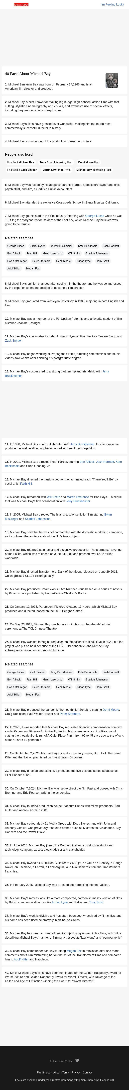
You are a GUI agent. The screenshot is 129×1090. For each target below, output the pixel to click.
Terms (66, 1072)
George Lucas (94, 216)
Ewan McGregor (17, 261)
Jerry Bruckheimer (61, 246)
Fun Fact (20, 162)
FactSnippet (44, 1072)
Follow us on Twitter (64, 1061)
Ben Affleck (14, 253)
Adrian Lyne (84, 261)
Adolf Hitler (13, 268)
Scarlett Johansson (97, 253)
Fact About (22, 169)
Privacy (76, 1072)
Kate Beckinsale (87, 246)
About (56, 1072)
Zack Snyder (37, 246)
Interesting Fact (56, 162)
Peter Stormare (41, 261)
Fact (88, 162)
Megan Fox (32, 268)
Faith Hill (31, 253)
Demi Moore (63, 261)
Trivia (56, 169)
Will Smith (74, 253)
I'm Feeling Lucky (112, 4)
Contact (87, 1072)
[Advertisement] (64, 37)
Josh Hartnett (111, 246)
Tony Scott (103, 261)
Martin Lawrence (52, 253)
